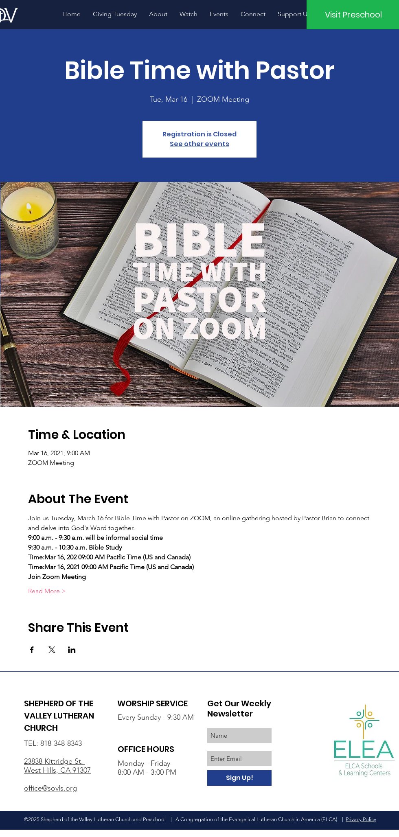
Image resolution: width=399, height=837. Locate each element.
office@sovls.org (50, 788)
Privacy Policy (361, 819)
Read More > (47, 591)
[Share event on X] (52, 649)
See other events (199, 144)
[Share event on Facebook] (32, 649)
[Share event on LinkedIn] (72, 649)
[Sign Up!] (239, 778)
